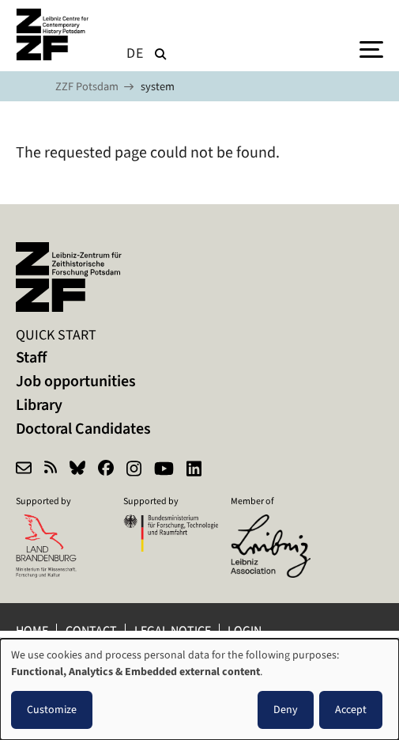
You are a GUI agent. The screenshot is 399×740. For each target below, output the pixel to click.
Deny (285, 709)
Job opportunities (76, 381)
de (135, 53)
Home (32, 630)
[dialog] (199, 689)
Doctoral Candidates (83, 428)
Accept (351, 709)
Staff (31, 357)
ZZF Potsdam (87, 86)
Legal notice (172, 630)
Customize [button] (52, 709)
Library (39, 405)
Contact (91, 630)
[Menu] (371, 48)
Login (246, 630)
